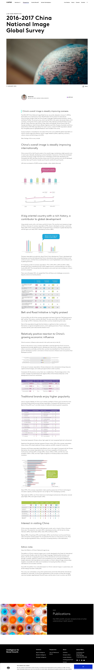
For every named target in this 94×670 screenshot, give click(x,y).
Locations (65, 652)
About (72, 2)
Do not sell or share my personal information (83, 665)
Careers (78, 2)
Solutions (17, 2)
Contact (83, 2)
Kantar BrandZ (34, 2)
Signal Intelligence (40, 652)
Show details (20, 667)
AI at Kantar (67, 2)
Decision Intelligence (41, 654)
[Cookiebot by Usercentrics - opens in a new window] (8, 667)
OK (83, 659)
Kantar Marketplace (46, 2)
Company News (66, 654)
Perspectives (26, 2)
